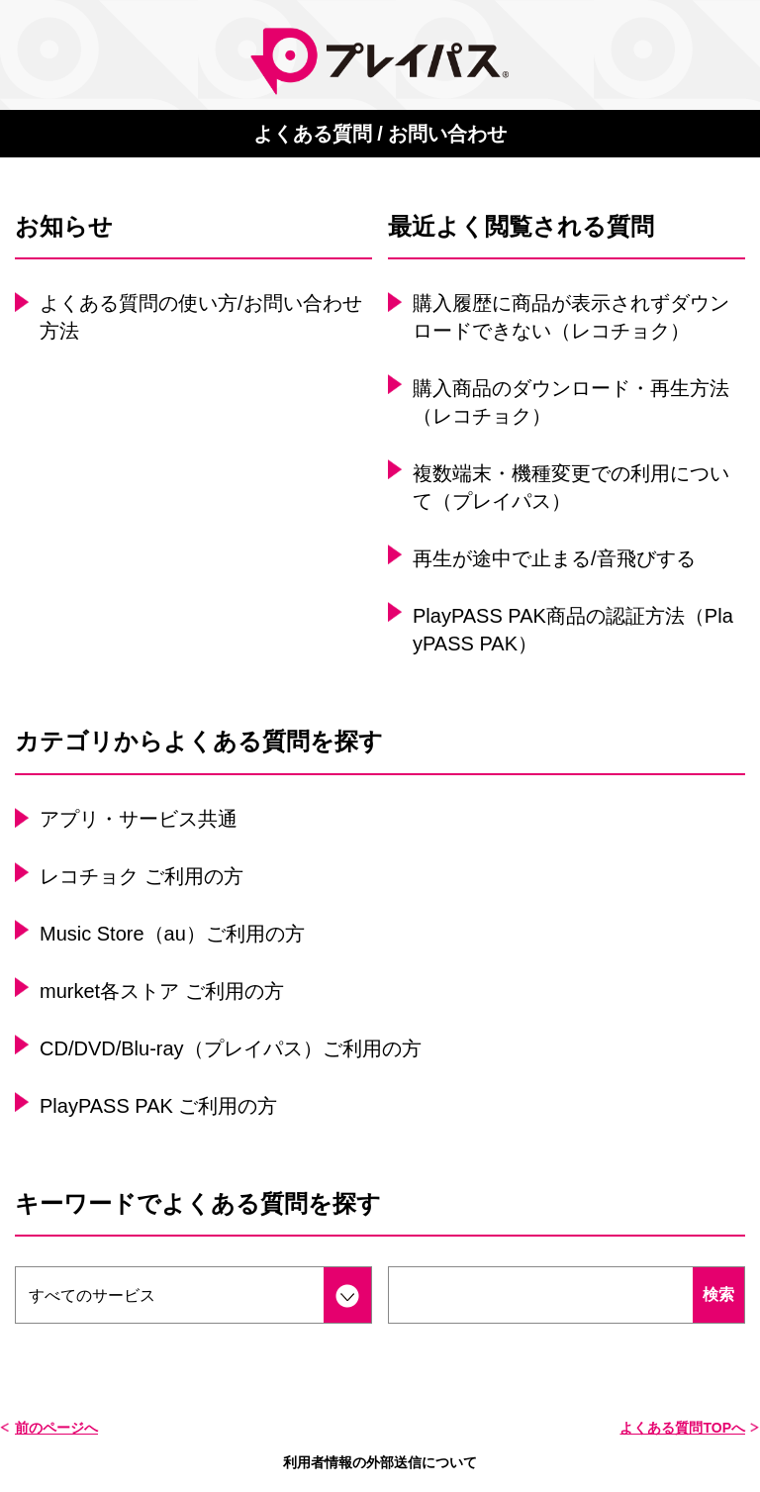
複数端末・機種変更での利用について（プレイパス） (571, 487)
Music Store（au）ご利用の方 (172, 934)
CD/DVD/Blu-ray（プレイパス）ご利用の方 (231, 1048)
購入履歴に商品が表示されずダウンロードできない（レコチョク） (571, 317)
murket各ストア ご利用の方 (162, 991)
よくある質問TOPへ (682, 1428)
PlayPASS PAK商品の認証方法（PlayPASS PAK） (573, 629)
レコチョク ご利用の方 (141, 876)
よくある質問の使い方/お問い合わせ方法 (201, 317)
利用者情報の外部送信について (380, 1462)
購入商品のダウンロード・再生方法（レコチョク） (571, 402)
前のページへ (56, 1428)
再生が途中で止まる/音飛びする (554, 558)
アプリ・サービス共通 (139, 819)
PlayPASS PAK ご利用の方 (158, 1106)
